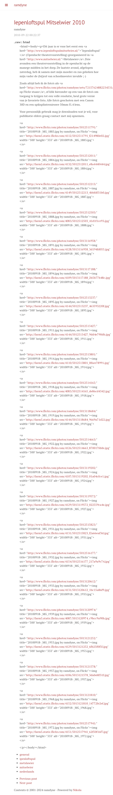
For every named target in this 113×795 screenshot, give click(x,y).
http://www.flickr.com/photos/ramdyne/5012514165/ (62, 383)
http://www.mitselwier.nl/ (44, 59)
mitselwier (26, 767)
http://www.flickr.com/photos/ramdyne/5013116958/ (62, 241)
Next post (26, 783)
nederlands (27, 771)
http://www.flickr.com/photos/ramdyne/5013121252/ (62, 638)
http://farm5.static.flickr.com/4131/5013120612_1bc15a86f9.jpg (67, 590)
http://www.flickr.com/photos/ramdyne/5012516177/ (62, 553)
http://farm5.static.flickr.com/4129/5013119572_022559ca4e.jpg (67, 505)
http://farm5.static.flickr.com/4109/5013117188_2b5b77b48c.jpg (68, 278)
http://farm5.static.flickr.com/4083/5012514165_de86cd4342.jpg (68, 391)
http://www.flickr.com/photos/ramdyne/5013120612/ (62, 581)
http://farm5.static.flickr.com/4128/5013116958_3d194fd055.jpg (67, 249)
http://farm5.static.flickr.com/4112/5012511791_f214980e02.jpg (67, 136)
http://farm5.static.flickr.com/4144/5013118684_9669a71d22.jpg (68, 419)
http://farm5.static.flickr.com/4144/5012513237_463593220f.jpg (67, 306)
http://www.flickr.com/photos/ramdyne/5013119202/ (62, 468)
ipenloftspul (27, 759)
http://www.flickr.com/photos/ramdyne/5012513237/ (62, 297)
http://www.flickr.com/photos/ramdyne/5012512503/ (62, 212)
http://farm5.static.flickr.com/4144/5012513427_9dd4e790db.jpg (68, 334)
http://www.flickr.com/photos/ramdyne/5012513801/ (62, 354)
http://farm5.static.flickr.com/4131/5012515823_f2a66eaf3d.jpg (67, 533)
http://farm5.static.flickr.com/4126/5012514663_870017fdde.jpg (67, 448)
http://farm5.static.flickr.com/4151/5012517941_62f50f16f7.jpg (67, 732)
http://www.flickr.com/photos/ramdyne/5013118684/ (62, 411)
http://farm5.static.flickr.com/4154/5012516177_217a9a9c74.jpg (67, 561)
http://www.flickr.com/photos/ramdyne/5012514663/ (62, 439)
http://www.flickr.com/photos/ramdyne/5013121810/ (62, 695)
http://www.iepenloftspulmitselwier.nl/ (53, 51)
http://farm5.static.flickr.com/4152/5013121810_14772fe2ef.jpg (67, 703)
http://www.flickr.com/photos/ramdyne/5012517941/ (62, 723)
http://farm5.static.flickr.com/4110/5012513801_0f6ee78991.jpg (67, 363)
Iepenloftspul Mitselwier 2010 (49, 22)
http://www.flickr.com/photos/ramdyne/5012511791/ (62, 127)
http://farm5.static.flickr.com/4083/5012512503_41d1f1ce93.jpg (67, 221)
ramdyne (20, 5)
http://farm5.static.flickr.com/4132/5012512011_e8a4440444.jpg (67, 164)
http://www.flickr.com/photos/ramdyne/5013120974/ (62, 610)
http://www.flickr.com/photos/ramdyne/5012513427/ (62, 326)
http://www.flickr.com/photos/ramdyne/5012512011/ (62, 156)
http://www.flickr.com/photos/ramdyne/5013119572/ (62, 496)
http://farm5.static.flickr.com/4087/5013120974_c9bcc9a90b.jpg (67, 618)
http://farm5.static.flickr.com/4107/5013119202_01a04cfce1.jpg (67, 476)
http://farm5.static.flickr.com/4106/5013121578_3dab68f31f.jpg (67, 675)
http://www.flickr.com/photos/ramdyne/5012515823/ (62, 524)
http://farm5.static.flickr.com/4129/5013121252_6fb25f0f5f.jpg (66, 647)
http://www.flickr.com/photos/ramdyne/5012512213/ (62, 184)
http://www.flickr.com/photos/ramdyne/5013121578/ (62, 666)
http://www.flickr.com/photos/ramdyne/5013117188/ (62, 269)
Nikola (77, 790)
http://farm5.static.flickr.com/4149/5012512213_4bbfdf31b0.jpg (67, 192)
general (24, 754)
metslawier (27, 763)
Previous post (28, 779)
